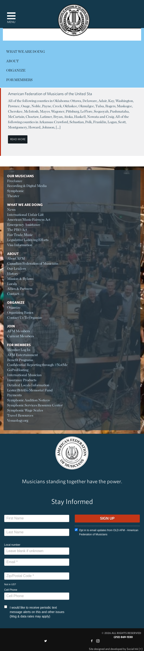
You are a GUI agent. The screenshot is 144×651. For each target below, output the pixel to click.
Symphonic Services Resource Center (35, 405)
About (12, 61)
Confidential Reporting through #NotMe (37, 365)
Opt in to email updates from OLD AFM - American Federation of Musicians (106, 532)
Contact (13, 294)
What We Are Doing (25, 51)
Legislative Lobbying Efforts (27, 240)
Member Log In (18, 350)
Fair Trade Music (20, 235)
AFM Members (18, 331)
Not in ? (10, 584)
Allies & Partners (19, 289)
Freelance (14, 181)
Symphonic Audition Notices (28, 400)
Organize (15, 70)
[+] (140, 649)
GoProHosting (17, 370)
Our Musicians (20, 176)
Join (11, 326)
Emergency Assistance (23, 225)
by (113, 649)
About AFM (16, 258)
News (11, 210)
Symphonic (15, 191)
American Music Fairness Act (28, 219)
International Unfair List (25, 215)
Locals (12, 284)
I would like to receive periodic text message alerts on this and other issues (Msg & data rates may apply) (34, 611)
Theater (13, 196)
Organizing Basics (20, 312)
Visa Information (19, 245)
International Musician (24, 375)
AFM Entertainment (22, 355)
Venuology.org (17, 420)
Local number (12, 544)
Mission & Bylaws (20, 279)
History (12, 274)
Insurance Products (21, 380)
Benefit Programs (20, 360)
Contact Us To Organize (24, 317)
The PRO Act (17, 230)
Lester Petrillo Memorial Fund (30, 390)
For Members (19, 80)
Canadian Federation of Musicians (32, 263)
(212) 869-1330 (123, 637)
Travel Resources (20, 415)
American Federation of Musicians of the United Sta (50, 93)
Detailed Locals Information (28, 385)
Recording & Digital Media (27, 186)
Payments (14, 395)
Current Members (20, 336)
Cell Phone (10, 589)
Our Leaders (16, 268)
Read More (17, 139)
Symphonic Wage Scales (25, 410)
